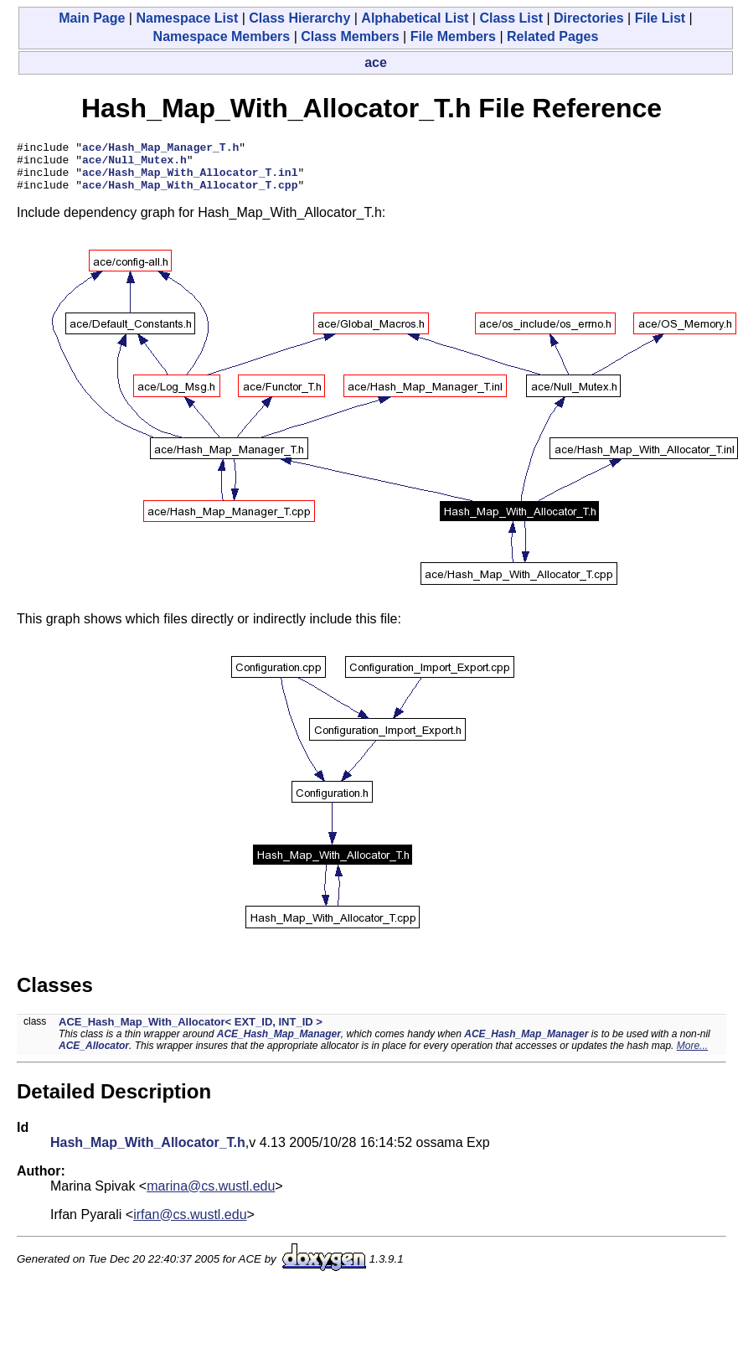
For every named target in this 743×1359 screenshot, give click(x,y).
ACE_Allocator (94, 1056)
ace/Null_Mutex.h (134, 164)
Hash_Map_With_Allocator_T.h (147, 1152)
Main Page (92, 18)
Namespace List (187, 18)
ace (375, 62)
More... (692, 1056)
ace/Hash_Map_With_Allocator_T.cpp (189, 194)
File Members (453, 36)
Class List (511, 18)
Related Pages (552, 36)
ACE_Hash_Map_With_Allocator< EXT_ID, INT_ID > (190, 1032)
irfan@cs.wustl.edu (189, 1224)
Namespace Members (222, 36)
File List (660, 18)
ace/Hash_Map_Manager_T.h (160, 149)
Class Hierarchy (299, 18)
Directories (589, 18)
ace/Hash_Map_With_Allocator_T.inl (189, 179)
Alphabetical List (414, 18)
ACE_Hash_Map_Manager (279, 1044)
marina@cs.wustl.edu (211, 1196)
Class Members (350, 36)
